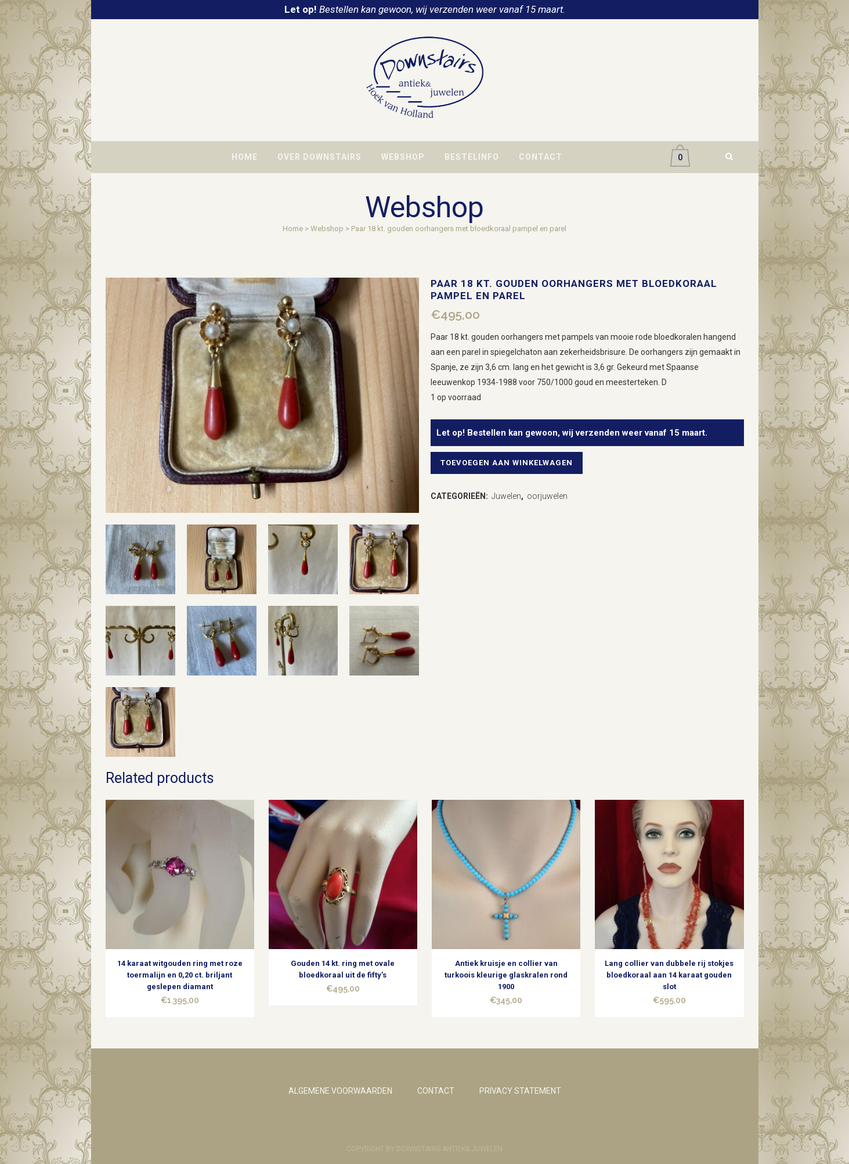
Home (293, 228)
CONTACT (435, 1090)
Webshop (327, 228)
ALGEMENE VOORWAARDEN (340, 1090)
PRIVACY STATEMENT (520, 1090)
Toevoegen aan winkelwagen (510, 462)
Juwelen (506, 496)
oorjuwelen (547, 496)
